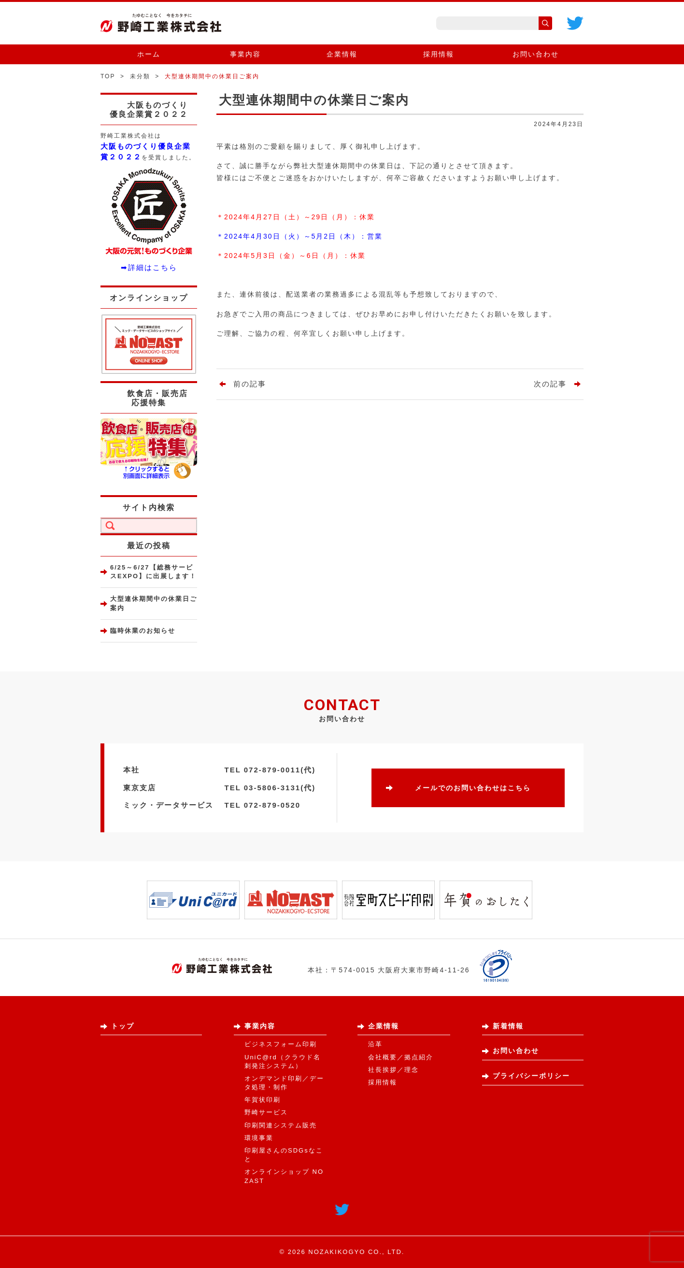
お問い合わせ (536, 54)
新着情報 (508, 1026)
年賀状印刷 (262, 1099)
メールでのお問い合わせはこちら (473, 788)
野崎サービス (266, 1112)
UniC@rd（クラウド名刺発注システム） (282, 1061)
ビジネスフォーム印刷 (280, 1044)
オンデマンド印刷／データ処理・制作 (284, 1083)
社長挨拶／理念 (393, 1069)
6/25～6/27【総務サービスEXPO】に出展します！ (153, 572)
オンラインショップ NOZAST (284, 1176)
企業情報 (342, 54)
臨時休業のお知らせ (142, 630)
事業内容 (245, 54)
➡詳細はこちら (149, 267)
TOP (107, 76)
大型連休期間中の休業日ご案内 (153, 603)
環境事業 (258, 1137)
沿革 (375, 1044)
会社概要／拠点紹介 (400, 1057)
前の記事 (249, 384)
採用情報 (438, 54)
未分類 (140, 76)
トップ (122, 1026)
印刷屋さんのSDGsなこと (283, 1155)
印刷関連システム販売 (280, 1125)
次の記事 (550, 384)
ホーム (148, 54)
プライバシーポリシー (531, 1076)
